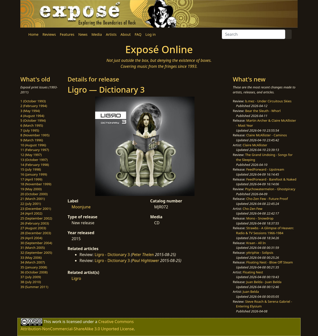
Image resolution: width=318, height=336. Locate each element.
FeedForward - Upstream (265, 169)
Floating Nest (253, 272)
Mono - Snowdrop (259, 218)
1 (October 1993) (33, 101)
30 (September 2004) (36, 243)
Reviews (49, 34)
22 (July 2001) (30, 203)
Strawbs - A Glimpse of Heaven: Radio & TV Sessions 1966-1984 (265, 230)
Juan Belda (251, 291)
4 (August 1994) (32, 115)
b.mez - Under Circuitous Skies (268, 101)
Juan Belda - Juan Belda (263, 282)
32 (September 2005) (36, 252)
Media (96, 34)
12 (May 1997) (31, 154)
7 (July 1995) (29, 130)
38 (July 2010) (30, 282)
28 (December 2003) (35, 233)
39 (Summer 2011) (34, 287)
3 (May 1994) (30, 111)
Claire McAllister (255, 145)
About (125, 34)
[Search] (253, 34)
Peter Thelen (143, 254)
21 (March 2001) (32, 198)
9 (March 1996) (31, 140)
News (82, 34)
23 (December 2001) (35, 208)
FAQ (138, 34)
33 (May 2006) (31, 257)
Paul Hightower (145, 260)
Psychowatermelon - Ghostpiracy (270, 189)
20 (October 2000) (34, 194)
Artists (111, 34)
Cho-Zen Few (252, 208)
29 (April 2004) (31, 238)
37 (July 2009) (30, 277)
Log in (150, 34)
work (56, 321)
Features (67, 34)
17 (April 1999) (31, 179)
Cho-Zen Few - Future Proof (267, 198)
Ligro (76, 278)
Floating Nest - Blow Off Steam (269, 262)
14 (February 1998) (34, 164)
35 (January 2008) (33, 267)
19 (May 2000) (31, 189)
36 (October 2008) (34, 272)
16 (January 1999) (33, 174)
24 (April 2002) (31, 213)
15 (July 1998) (30, 169)
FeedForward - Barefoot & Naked (271, 179)
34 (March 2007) (32, 262)
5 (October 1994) (33, 120)
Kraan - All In (256, 243)
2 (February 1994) (33, 106)
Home (33, 34)
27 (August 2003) (33, 228)
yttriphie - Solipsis (259, 252)
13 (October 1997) (34, 159)
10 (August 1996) (33, 145)
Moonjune (81, 207)
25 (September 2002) (36, 218)
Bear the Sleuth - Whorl (263, 111)
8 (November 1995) (34, 135)
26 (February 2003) (34, 223)
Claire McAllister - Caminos (266, 135)
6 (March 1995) (31, 125)
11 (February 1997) (34, 150)
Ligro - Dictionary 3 (112, 254)
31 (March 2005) (32, 247)
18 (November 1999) (35, 184)
